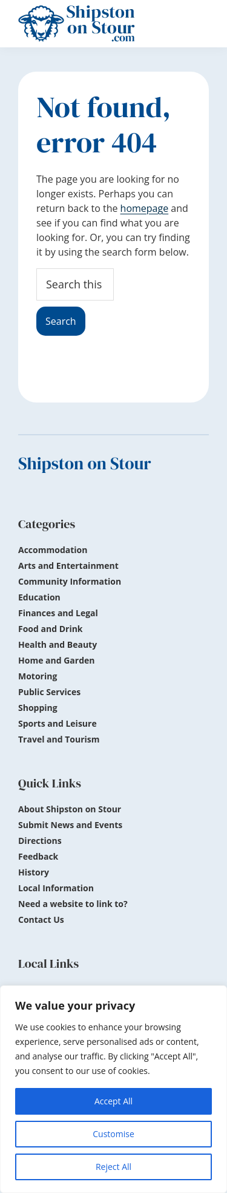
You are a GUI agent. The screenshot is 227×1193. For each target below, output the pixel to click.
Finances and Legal (58, 613)
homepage (144, 208)
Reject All (113, 1166)
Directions (40, 840)
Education (39, 597)
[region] (113, 1089)
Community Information (69, 581)
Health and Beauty (57, 644)
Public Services (49, 692)
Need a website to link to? (73, 903)
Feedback (38, 856)
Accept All (113, 1101)
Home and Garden (56, 660)
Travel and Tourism (59, 739)
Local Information (56, 888)
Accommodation (52, 550)
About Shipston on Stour (69, 809)
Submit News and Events (70, 825)
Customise (113, 1134)
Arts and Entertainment (68, 565)
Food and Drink (50, 628)
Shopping (38, 707)
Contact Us (41, 919)
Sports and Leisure (57, 723)
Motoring (37, 676)
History (33, 872)
